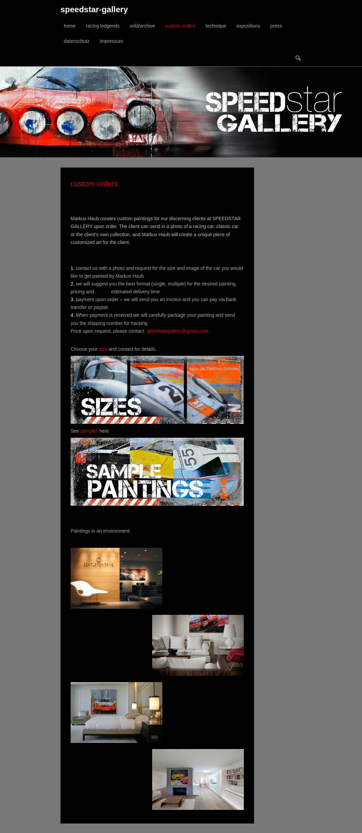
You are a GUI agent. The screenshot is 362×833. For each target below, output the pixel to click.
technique (215, 26)
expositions (248, 26)
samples (89, 431)
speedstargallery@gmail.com (177, 331)
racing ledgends (103, 26)
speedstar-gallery (94, 9)
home (70, 26)
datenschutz (77, 41)
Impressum (111, 41)
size (103, 349)
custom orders (180, 26)
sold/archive (142, 26)
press (276, 26)
